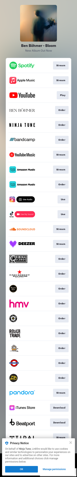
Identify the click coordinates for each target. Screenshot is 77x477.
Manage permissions (54, 469)
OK (21, 469)
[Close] (70, 442)
